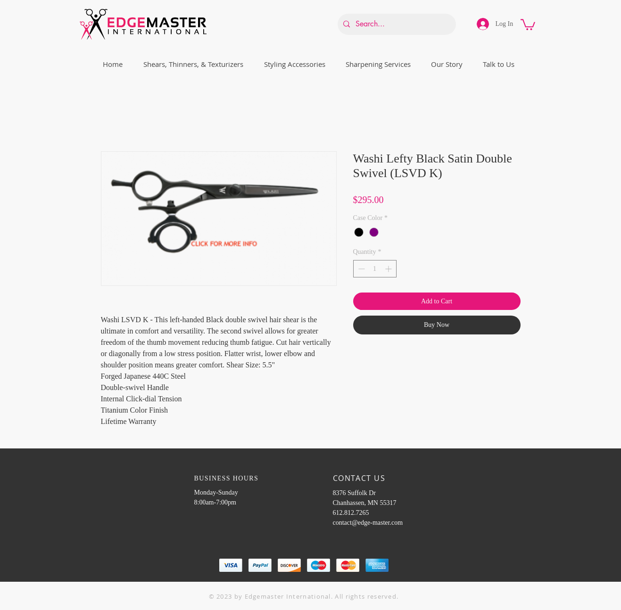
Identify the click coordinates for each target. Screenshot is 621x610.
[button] (528, 24)
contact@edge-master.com (368, 522)
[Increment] (389, 268)
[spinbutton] (374, 268)
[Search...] (396, 24)
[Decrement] (360, 268)
